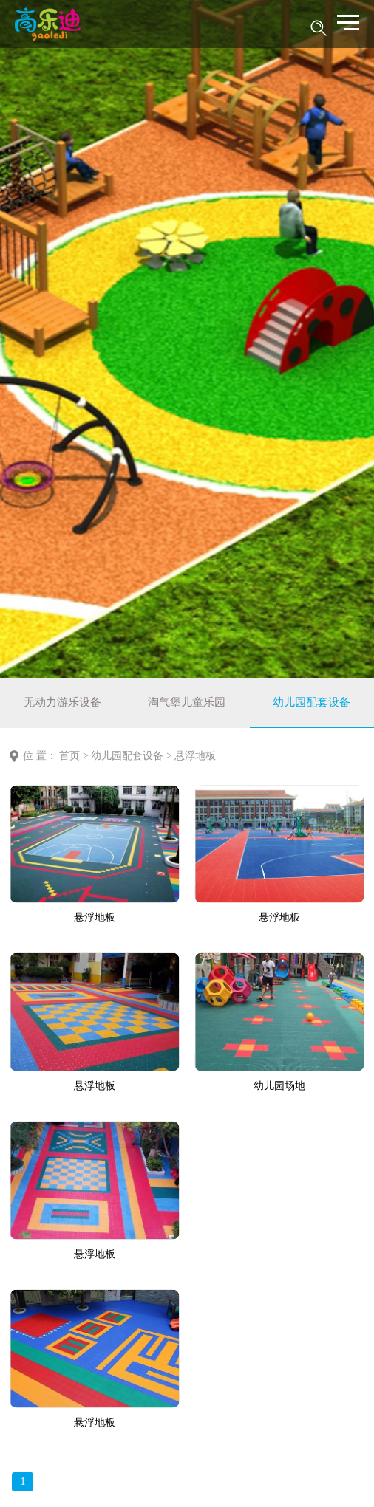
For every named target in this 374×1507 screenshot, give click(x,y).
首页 (69, 755)
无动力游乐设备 (62, 702)
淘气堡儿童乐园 (186, 702)
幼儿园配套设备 (311, 702)
